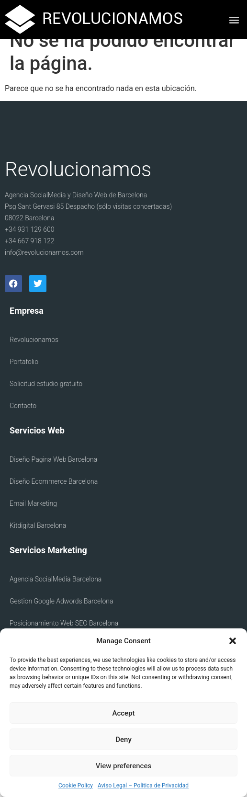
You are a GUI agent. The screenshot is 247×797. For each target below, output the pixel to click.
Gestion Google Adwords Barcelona (61, 614)
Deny (123, 739)
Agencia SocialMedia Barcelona (55, 592)
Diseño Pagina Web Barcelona (53, 473)
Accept (123, 713)
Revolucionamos (34, 353)
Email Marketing (33, 517)
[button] (232, 641)
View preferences (123, 766)
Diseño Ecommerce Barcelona (54, 495)
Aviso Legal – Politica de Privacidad (143, 785)
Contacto (23, 419)
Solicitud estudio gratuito (46, 397)
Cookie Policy (75, 785)
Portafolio (24, 375)
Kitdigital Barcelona (38, 539)
